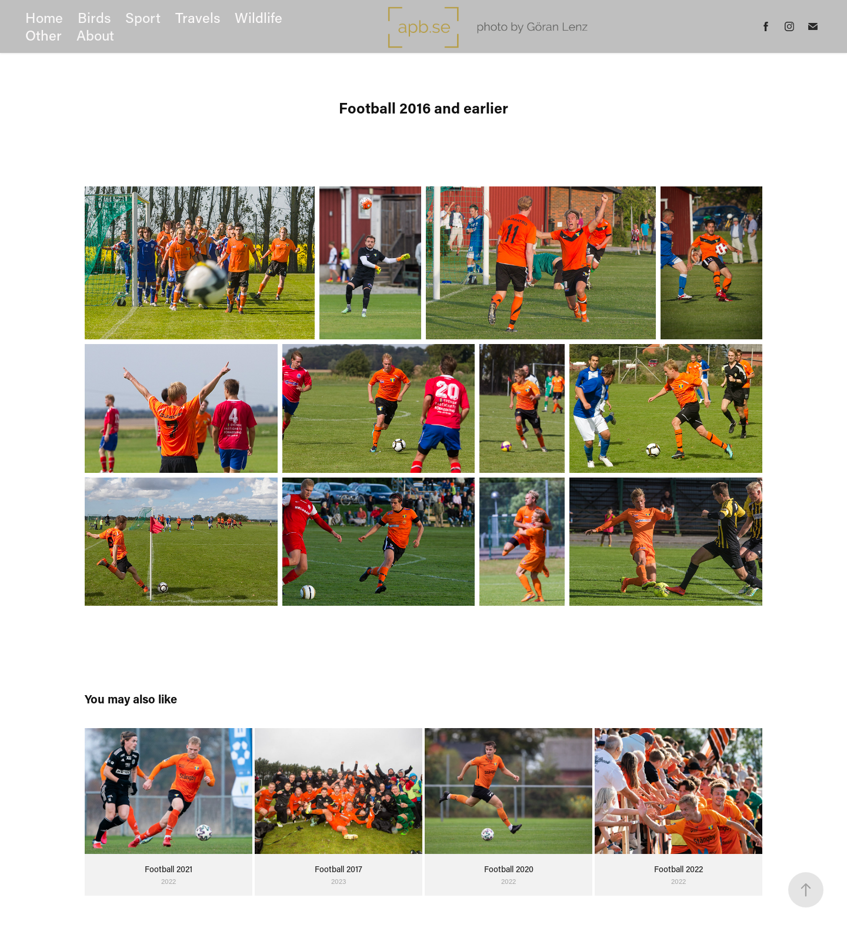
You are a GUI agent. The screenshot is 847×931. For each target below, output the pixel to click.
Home (44, 17)
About (95, 35)
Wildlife (258, 17)
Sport (143, 17)
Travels (198, 17)
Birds (94, 17)
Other (43, 35)
